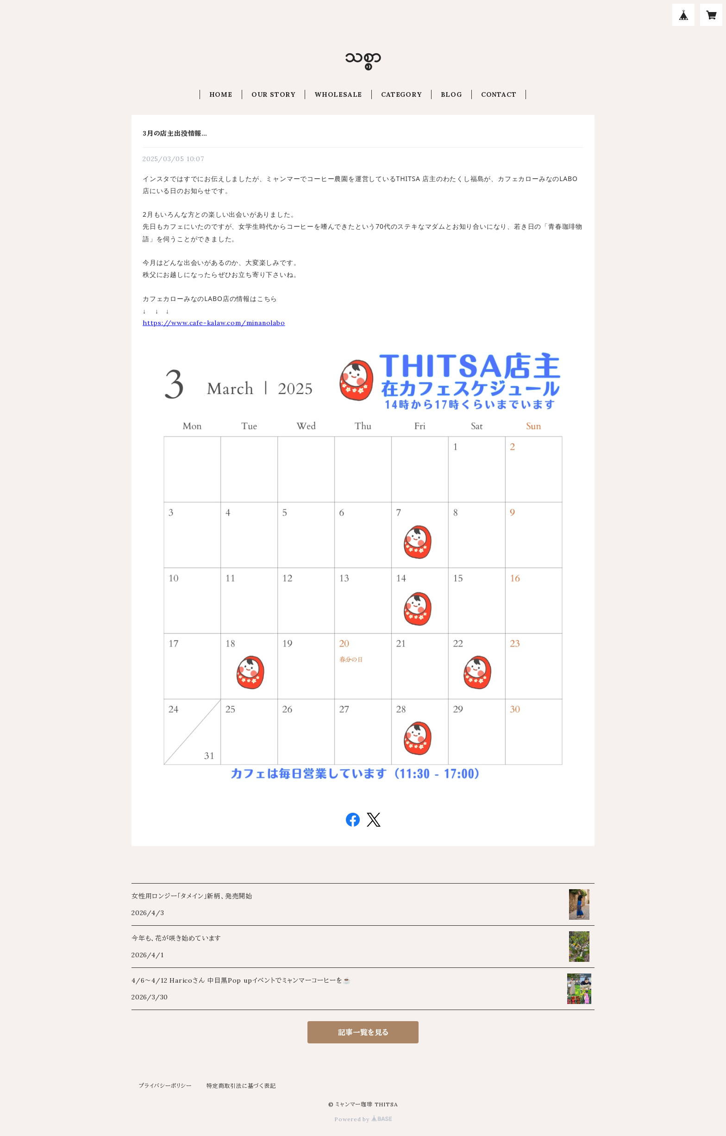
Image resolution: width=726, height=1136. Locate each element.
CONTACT (499, 94)
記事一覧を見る (363, 1032)
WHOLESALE (338, 94)
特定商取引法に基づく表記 (241, 1085)
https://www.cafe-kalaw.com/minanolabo (214, 323)
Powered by (363, 1119)
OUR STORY (273, 94)
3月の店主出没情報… (175, 133)
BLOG (451, 94)
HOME (220, 94)
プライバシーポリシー (165, 1085)
